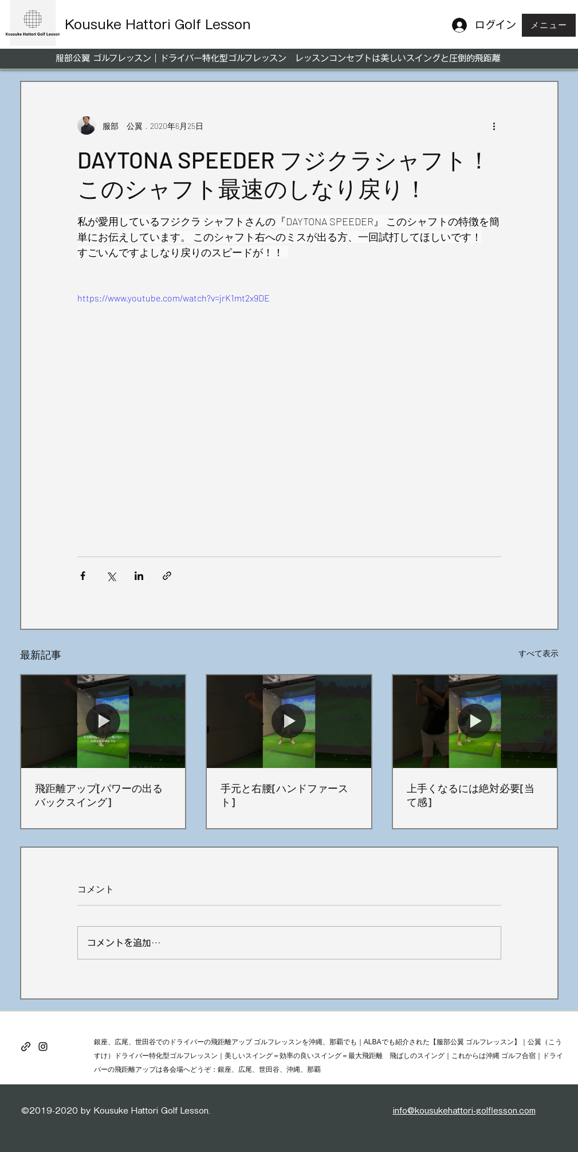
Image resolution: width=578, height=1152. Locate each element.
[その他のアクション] (494, 125)
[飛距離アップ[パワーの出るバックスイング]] (103, 721)
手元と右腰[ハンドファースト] (284, 795)
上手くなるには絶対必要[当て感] (470, 795)
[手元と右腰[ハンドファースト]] (289, 721)
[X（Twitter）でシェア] (110, 575)
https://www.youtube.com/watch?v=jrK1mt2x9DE (173, 297)
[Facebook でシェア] (82, 575)
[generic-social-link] (26, 1046)
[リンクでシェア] (167, 575)
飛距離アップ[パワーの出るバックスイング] (99, 795)
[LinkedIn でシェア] (138, 575)
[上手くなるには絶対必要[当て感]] (475, 721)
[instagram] (43, 1046)
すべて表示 (538, 653)
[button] (549, 25)
